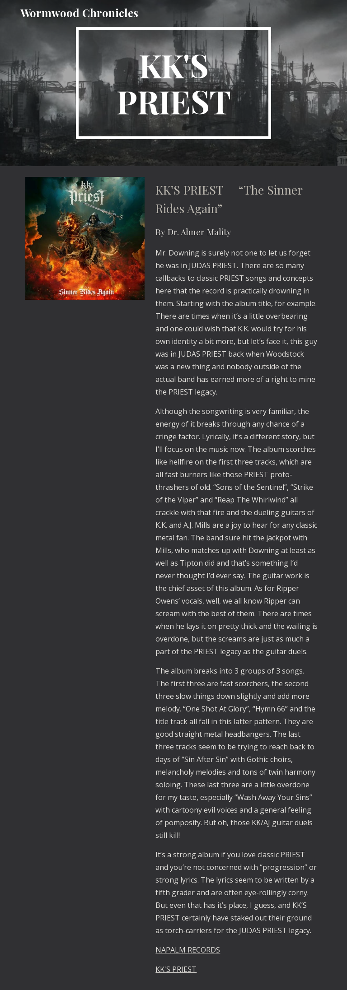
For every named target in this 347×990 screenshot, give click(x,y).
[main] (173, 83)
